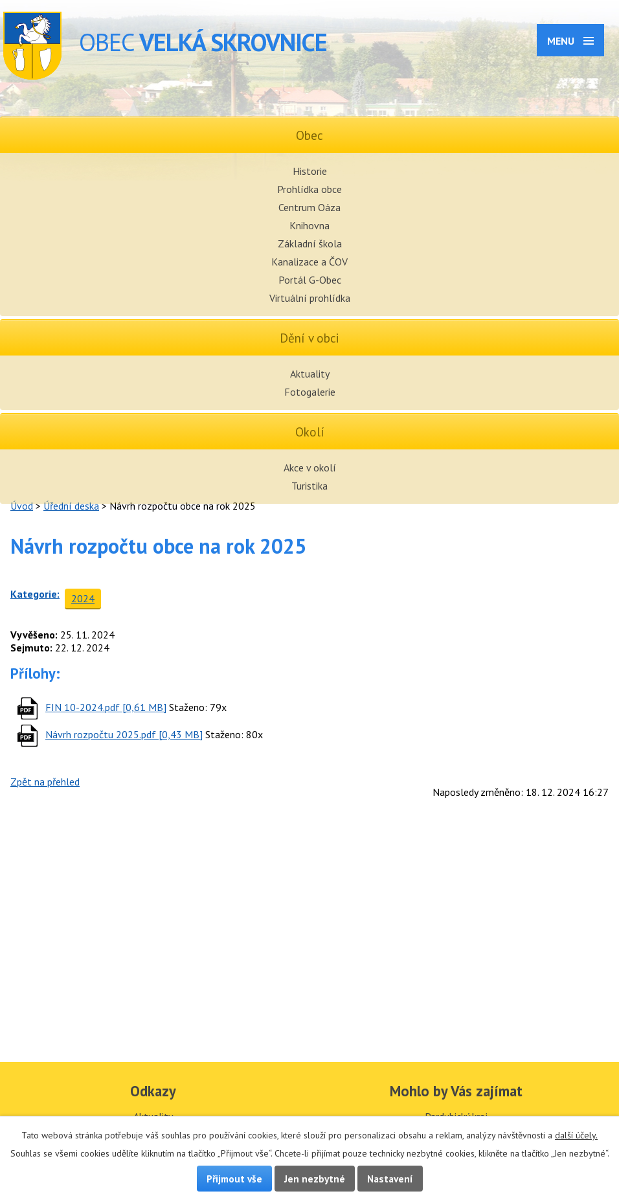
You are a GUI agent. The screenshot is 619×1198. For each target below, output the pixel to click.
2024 (83, 598)
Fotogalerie (309, 391)
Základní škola (310, 243)
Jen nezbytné (314, 1178)
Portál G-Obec (309, 279)
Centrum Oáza (309, 207)
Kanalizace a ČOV (309, 261)
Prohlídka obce (309, 189)
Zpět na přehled (45, 781)
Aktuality (310, 373)
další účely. (576, 1135)
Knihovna (309, 225)
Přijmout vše (234, 1178)
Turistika (309, 485)
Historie (310, 170)
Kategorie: (35, 593)
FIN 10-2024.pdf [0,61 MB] (105, 707)
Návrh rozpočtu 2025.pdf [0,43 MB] (124, 734)
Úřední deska (71, 505)
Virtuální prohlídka (309, 297)
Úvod (21, 505)
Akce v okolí (310, 467)
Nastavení (390, 1178)
